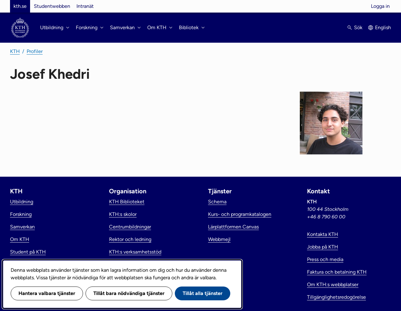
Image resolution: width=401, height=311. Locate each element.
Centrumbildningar (130, 227)
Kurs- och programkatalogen (239, 214)
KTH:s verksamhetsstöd (135, 252)
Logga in (380, 6)
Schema (217, 202)
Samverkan (22, 227)
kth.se (20, 6)
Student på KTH (28, 252)
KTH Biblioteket (126, 202)
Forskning (21, 214)
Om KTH (19, 239)
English (383, 27)
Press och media (325, 259)
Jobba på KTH (322, 247)
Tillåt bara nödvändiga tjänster (128, 293)
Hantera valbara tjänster (46, 293)
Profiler (35, 51)
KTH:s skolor (123, 214)
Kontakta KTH (322, 234)
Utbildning (21, 202)
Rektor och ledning (130, 239)
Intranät (85, 6)
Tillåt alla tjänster (202, 293)
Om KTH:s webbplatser (332, 284)
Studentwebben (52, 6)
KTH (15, 51)
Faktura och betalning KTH (337, 272)
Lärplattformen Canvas (233, 227)
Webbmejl (219, 239)
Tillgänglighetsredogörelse (336, 297)
